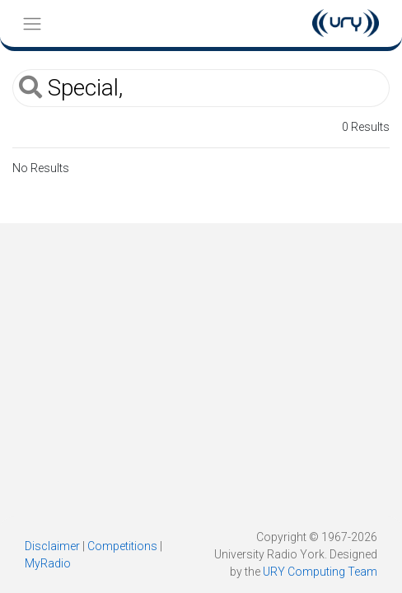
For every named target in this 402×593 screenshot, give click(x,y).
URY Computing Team (320, 571)
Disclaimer (52, 546)
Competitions (122, 546)
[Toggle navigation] (32, 23)
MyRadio (48, 563)
